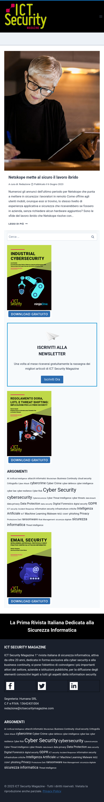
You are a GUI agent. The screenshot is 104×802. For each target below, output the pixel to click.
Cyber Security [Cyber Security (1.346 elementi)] (59, 490)
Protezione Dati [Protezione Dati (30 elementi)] (14, 519)
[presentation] (52, 111)
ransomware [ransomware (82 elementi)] (30, 519)
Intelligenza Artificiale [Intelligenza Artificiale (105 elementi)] (41, 757)
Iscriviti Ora (52, 379)
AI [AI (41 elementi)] (8, 478)
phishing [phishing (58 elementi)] (74, 513)
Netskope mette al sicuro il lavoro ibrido (43, 177)
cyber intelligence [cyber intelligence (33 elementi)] (85, 483)
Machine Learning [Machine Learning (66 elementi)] (35, 513)
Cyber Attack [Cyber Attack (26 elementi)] (23, 483)
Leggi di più (18, 223)
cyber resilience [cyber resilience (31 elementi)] (24, 491)
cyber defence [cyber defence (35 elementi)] (69, 483)
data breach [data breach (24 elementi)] (91, 498)
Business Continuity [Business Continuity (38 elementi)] (67, 478)
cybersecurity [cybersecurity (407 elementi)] (19, 497)
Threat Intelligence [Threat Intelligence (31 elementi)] (34, 525)
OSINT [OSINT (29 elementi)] (66, 514)
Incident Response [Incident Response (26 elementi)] (26, 509)
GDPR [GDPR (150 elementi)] (92, 503)
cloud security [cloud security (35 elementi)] (84, 478)
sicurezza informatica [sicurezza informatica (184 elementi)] (21, 767)
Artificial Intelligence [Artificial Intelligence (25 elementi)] (18, 478)
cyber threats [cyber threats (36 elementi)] (78, 498)
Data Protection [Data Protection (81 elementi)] (30, 503)
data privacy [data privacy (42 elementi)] (13, 503)
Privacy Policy (52, 791)
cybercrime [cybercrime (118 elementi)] (38, 483)
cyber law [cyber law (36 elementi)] (11, 491)
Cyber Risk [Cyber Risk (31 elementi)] (37, 491)
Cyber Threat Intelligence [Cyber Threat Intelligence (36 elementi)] (59, 498)
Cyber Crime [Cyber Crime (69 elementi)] (54, 483)
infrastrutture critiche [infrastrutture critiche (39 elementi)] (66, 508)
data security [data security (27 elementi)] (46, 504)
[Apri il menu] (100, 16)
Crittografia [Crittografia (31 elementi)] (12, 483)
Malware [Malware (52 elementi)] (52, 513)
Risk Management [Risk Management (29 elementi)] (47, 519)
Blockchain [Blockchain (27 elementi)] (52, 478)
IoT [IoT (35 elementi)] (22, 514)
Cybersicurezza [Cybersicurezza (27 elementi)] (39, 498)
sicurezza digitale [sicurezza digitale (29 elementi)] (63, 519)
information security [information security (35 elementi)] (44, 509)
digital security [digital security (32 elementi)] (80, 504)
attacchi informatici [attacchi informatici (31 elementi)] (37, 478)
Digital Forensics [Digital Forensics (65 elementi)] (63, 503)
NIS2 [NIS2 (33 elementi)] (59, 514)
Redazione (24, 184)
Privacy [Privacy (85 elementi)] (84, 513)
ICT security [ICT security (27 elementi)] (12, 509)
